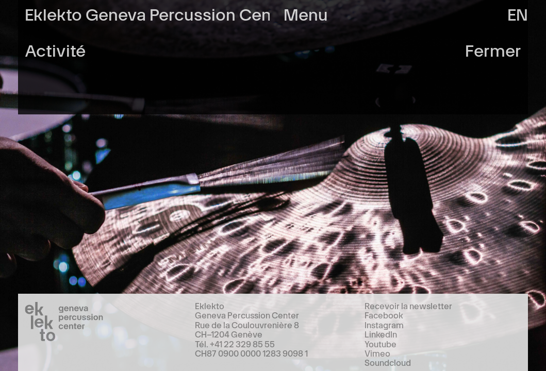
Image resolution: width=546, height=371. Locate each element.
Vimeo (377, 353)
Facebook (384, 315)
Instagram (384, 324)
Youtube (380, 343)
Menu (306, 13)
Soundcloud (388, 362)
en (517, 13)
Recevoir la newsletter (408, 305)
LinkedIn (381, 334)
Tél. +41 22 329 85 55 (235, 343)
